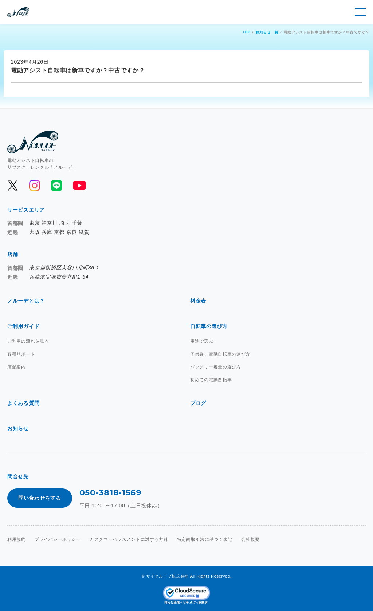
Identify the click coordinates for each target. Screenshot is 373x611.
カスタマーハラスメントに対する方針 (129, 539)
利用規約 (16, 539)
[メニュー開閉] (360, 12)
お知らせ (18, 428)
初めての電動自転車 (211, 379)
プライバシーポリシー (58, 539)
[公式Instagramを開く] (34, 185)
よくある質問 (23, 403)
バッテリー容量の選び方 (215, 367)
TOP (246, 32)
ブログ (198, 403)
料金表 (198, 301)
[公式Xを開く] (12, 185)
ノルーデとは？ (26, 301)
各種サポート (21, 354)
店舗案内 (16, 367)
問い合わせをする (39, 498)
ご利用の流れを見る (28, 341)
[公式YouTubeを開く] (79, 185)
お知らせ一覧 (267, 32)
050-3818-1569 (110, 493)
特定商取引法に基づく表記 (204, 539)
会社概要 (250, 539)
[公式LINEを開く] (56, 185)
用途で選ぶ (201, 341)
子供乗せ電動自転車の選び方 (220, 354)
